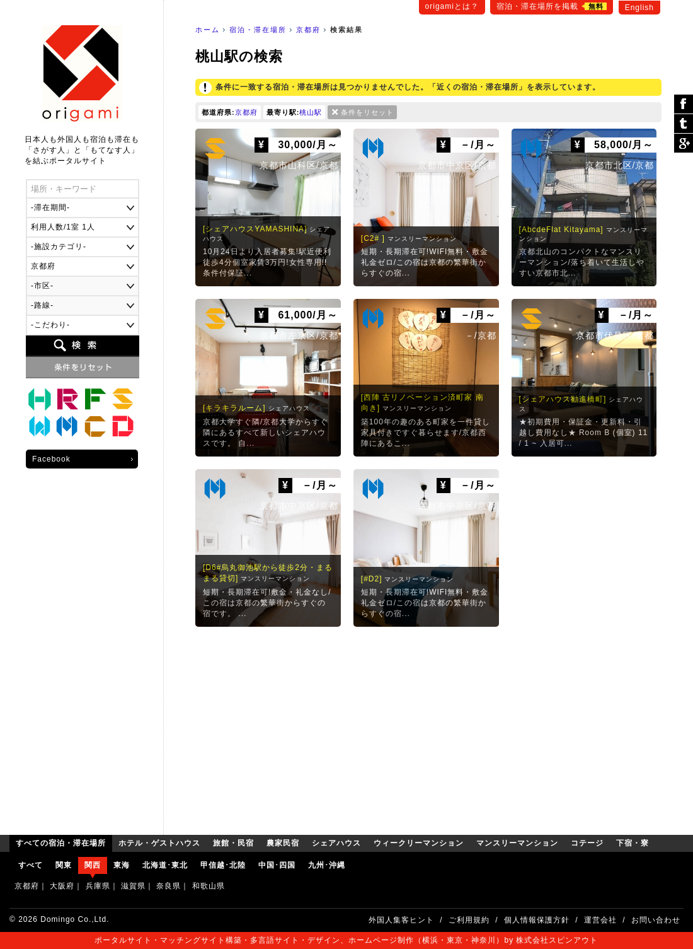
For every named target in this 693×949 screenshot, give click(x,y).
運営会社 (600, 920)
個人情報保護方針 (537, 920)
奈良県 (168, 886)
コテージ (95, 427)
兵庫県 (98, 886)
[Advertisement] (428, 727)
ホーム (207, 29)
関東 (63, 865)
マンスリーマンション (67, 427)
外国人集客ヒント (401, 920)
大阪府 (62, 886)
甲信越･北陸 (223, 865)
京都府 (308, 29)
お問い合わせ (655, 920)
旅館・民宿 (67, 399)
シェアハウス (123, 399)
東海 (121, 865)
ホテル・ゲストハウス (39, 399)
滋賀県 (133, 886)
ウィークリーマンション (39, 427)
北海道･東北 (165, 865)
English (639, 7)
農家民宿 (95, 399)
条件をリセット (367, 112)
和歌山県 (208, 886)
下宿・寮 (123, 427)
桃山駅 (310, 112)
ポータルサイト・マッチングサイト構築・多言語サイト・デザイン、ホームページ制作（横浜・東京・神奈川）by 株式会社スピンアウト (346, 940)
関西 (92, 865)
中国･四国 (276, 865)
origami (82, 73)
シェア (683, 104)
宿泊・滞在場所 (258, 29)
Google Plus (683, 143)
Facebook (51, 459)
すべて (30, 865)
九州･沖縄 (326, 865)
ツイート (683, 124)
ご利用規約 (469, 920)
